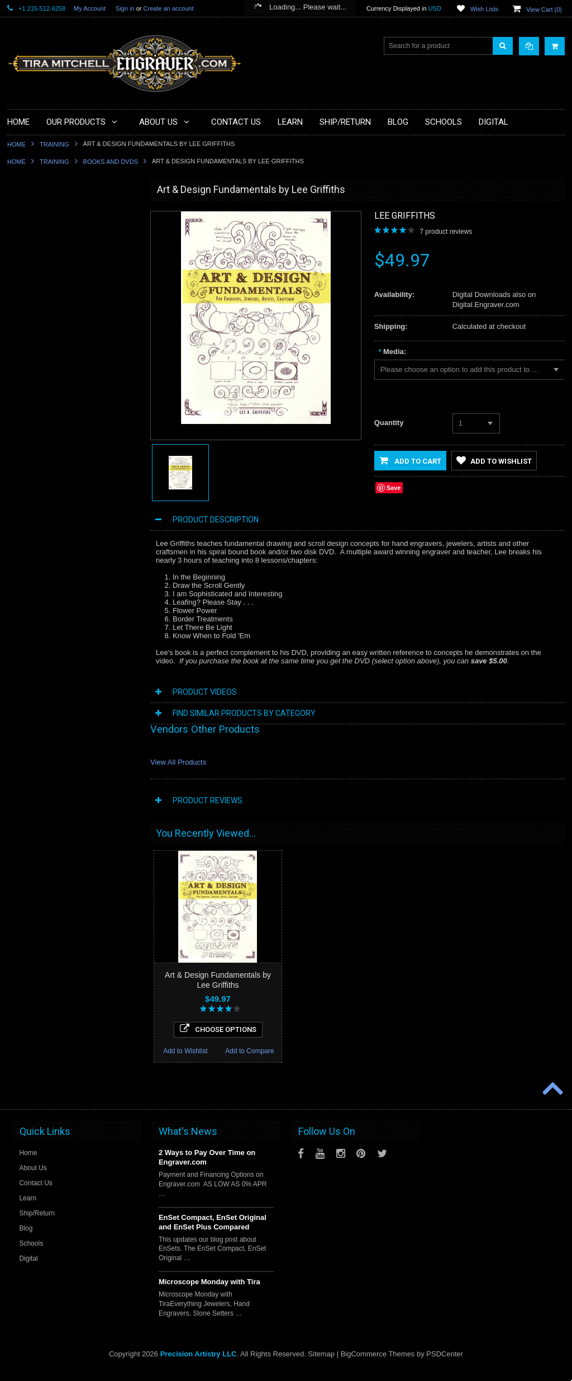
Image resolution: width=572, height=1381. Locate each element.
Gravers (26, 386)
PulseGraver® (35, 215)
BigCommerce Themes (378, 1364)
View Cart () (544, 9)
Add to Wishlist (39, 811)
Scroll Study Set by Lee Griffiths (72, 724)
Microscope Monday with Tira (209, 1292)
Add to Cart (410, 460)
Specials (26, 234)
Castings (27, 424)
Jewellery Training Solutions (55, 537)
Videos (24, 518)
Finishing (27, 367)
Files (21, 291)
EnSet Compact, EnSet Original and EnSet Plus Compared (212, 1233)
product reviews (446, 231)
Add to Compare (104, 811)
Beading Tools (35, 310)
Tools (22, 272)
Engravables (32, 405)
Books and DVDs (110, 161)
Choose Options (72, 789)
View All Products (178, 762)
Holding (25, 329)
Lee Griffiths (404, 215)
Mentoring (29, 499)
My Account (90, 8)
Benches (27, 348)
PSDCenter (444, 1364)
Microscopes (32, 253)
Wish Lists (484, 9)
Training (54, 144)
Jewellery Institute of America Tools (66, 556)
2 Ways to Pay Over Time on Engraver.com (207, 1168)
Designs (26, 443)
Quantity (389, 422)
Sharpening (31, 462)
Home (16, 144)
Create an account (169, 8)
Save (394, 487)
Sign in (125, 8)
